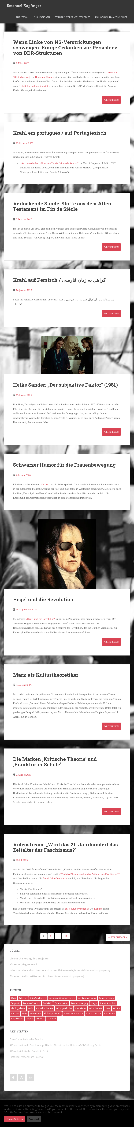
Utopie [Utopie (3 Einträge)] (29, 1018)
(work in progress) (60, 970)
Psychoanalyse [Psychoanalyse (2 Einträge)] (93, 1013)
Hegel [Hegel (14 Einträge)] (94, 1003)
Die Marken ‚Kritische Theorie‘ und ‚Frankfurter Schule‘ (55, 762)
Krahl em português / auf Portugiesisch (59, 133)
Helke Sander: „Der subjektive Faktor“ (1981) (65, 385)
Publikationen (42, 18)
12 (66, 936)
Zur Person (22, 18)
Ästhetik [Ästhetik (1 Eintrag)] (40, 1018)
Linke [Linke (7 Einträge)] (107, 1008)
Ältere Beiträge (117, 937)
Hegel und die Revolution (43, 599)
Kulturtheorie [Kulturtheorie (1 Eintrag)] (95, 1008)
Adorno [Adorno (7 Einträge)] (23, 998)
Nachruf (45, 484)
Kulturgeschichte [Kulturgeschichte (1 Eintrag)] (64, 1008)
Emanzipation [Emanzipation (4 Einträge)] (61, 1003)
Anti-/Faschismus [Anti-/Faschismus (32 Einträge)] (38, 998)
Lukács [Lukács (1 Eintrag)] (116, 1008)
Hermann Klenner (44, 77)
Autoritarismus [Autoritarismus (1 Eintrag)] (106, 998)
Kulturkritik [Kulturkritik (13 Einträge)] (80, 1008)
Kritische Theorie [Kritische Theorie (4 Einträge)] (44, 1008)
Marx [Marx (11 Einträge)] (24, 1013)
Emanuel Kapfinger (24, 6)
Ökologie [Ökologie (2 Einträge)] (51, 1018)
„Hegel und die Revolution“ (40, 619)
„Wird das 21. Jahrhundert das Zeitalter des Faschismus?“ (89, 874)
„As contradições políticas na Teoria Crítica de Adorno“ (49, 163)
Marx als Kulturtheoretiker (45, 675)
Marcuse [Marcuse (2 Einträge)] (15, 1013)
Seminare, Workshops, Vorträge (72, 18)
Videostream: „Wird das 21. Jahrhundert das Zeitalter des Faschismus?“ (65, 847)
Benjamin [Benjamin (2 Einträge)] (15, 1003)
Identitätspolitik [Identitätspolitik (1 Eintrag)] (108, 1003)
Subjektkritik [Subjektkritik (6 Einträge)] (17, 1018)
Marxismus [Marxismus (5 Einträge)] (35, 1013)
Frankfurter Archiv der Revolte (26, 1039)
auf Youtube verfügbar (76, 908)
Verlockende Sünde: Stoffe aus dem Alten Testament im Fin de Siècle (62, 206)
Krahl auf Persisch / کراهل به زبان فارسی (59, 280)
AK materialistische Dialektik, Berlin (29, 1051)
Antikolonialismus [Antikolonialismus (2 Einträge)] (87, 998)
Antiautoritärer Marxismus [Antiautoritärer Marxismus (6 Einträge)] (62, 998)
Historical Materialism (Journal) (27, 1057)
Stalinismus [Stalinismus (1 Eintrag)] (109, 1013)
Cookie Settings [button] (14, 1119)
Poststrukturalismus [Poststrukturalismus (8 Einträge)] (73, 1013)
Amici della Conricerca (55, 878)
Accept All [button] (34, 1119)
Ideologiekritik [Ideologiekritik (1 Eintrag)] (18, 1008)
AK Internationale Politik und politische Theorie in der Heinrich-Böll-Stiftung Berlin (55, 1045)
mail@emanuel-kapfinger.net (111, 18)
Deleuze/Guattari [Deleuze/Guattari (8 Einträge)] (31, 1003)
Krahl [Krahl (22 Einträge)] (30, 1008)
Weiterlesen (111, 100)
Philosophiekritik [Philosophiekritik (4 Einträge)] (52, 1013)
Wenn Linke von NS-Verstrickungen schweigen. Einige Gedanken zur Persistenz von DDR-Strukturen (65, 47)
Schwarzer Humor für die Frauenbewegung (64, 465)
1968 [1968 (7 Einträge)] (13, 998)
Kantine (98, 908)
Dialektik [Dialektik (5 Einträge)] (47, 1003)
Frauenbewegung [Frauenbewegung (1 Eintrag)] (79, 1003)
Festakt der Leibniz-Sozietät (33, 86)
